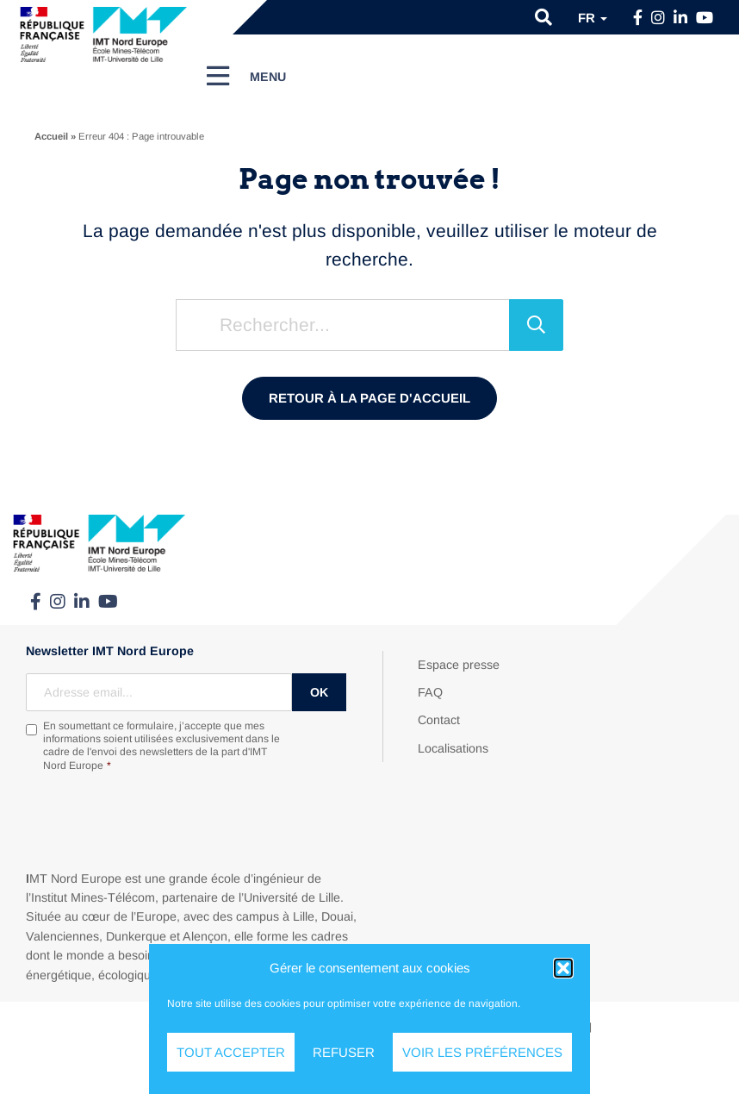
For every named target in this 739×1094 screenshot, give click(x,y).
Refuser (344, 1052)
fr (592, 17)
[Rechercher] (536, 325)
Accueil (51, 136)
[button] (563, 968)
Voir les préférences (482, 1052)
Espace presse (459, 665)
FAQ (430, 692)
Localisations (453, 748)
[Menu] (246, 76)
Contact (439, 720)
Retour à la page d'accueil (369, 398)
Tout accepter (231, 1052)
